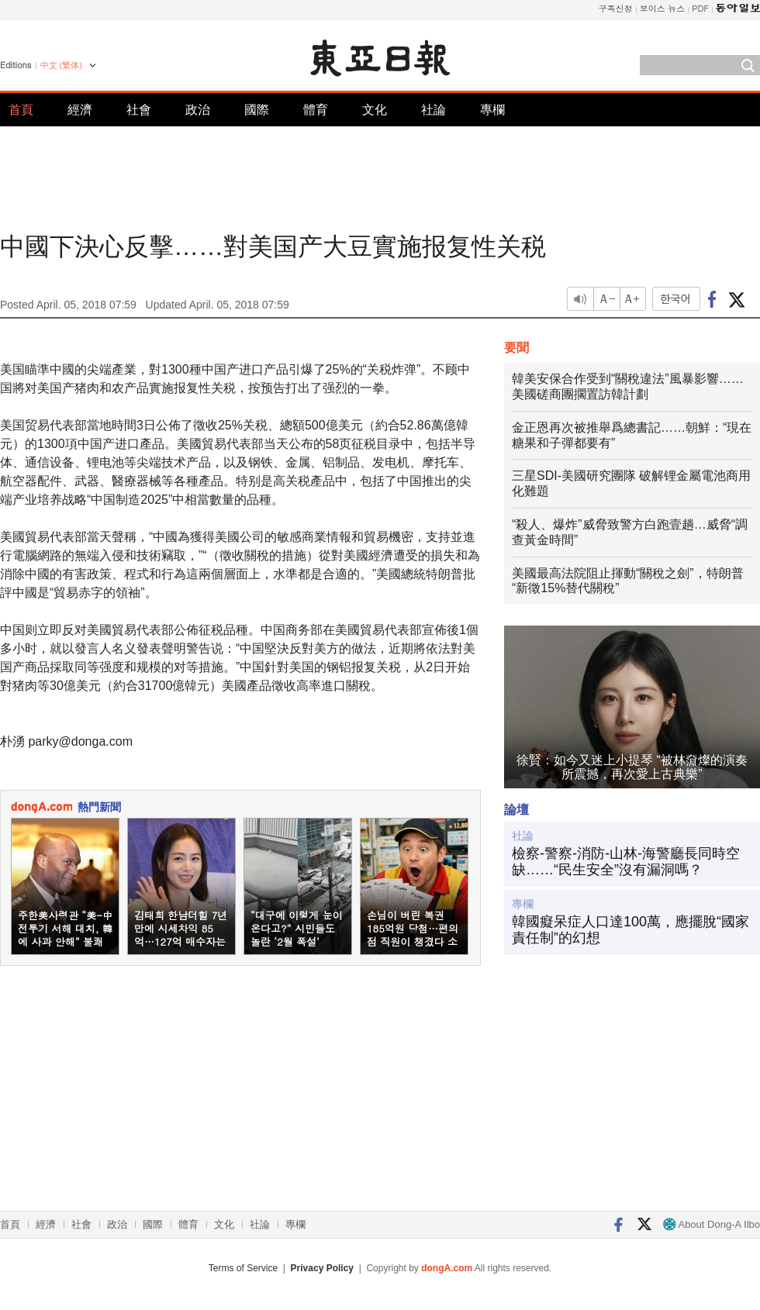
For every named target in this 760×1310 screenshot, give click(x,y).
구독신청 (616, 8)
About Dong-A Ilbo (711, 1224)
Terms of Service (243, 1268)
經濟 (79, 109)
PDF (700, 8)
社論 (433, 109)
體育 (315, 109)
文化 (374, 109)
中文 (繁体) (61, 65)
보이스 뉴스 (663, 8)
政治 (197, 109)
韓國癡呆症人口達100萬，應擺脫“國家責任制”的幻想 (630, 930)
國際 (256, 109)
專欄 (492, 109)
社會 (138, 109)
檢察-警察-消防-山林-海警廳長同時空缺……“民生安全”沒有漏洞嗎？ (626, 862)
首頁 (21, 109)
